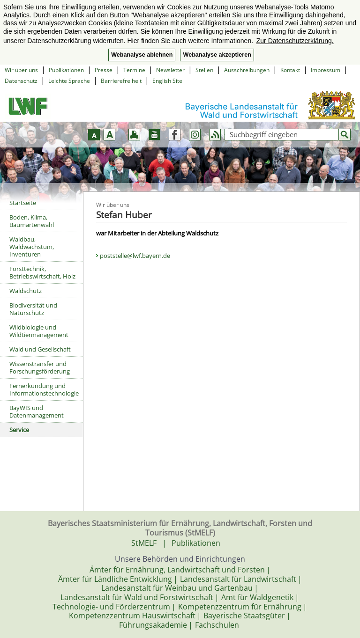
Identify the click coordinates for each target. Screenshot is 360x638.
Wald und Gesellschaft (40, 349)
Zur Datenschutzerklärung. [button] (295, 40)
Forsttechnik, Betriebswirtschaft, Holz (42, 272)
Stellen (204, 70)
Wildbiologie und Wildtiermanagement (38, 331)
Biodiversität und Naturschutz (33, 309)
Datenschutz (21, 81)
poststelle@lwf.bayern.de (135, 255)
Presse (103, 70)
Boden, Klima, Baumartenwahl (31, 221)
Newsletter (170, 70)
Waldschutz (25, 290)
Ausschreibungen (247, 70)
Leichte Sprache (69, 81)
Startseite (22, 202)
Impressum (325, 70)
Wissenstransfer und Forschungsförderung (39, 367)
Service (19, 429)
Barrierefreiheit (121, 81)
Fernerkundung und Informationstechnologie (44, 389)
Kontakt (290, 70)
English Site (167, 81)
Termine (134, 70)
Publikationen (66, 70)
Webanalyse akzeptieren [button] (217, 54)
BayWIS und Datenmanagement (36, 411)
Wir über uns (21, 70)
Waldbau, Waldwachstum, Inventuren (31, 246)
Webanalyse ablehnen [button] (141, 54)
